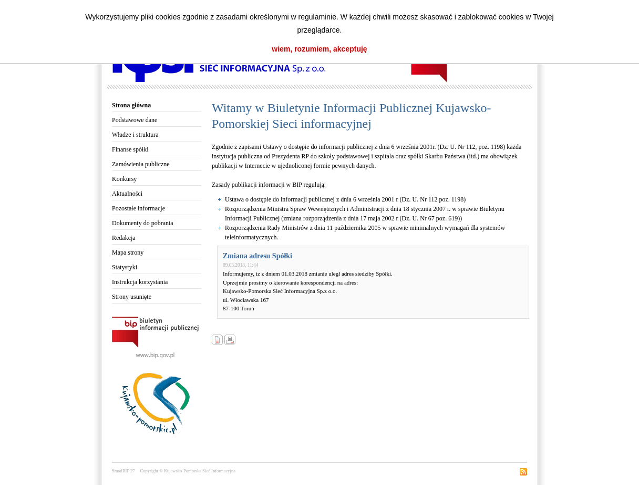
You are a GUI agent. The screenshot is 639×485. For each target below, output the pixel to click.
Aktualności (127, 193)
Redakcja (124, 237)
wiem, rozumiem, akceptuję (319, 49)
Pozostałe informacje (138, 208)
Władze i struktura (135, 134)
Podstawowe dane (134, 120)
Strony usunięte (131, 296)
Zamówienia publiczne (141, 164)
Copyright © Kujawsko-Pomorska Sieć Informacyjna (187, 470)
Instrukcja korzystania (140, 282)
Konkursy (124, 179)
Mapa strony (127, 252)
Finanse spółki (130, 149)
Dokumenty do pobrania (142, 223)
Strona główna (131, 105)
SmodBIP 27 (123, 470)
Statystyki (124, 267)
